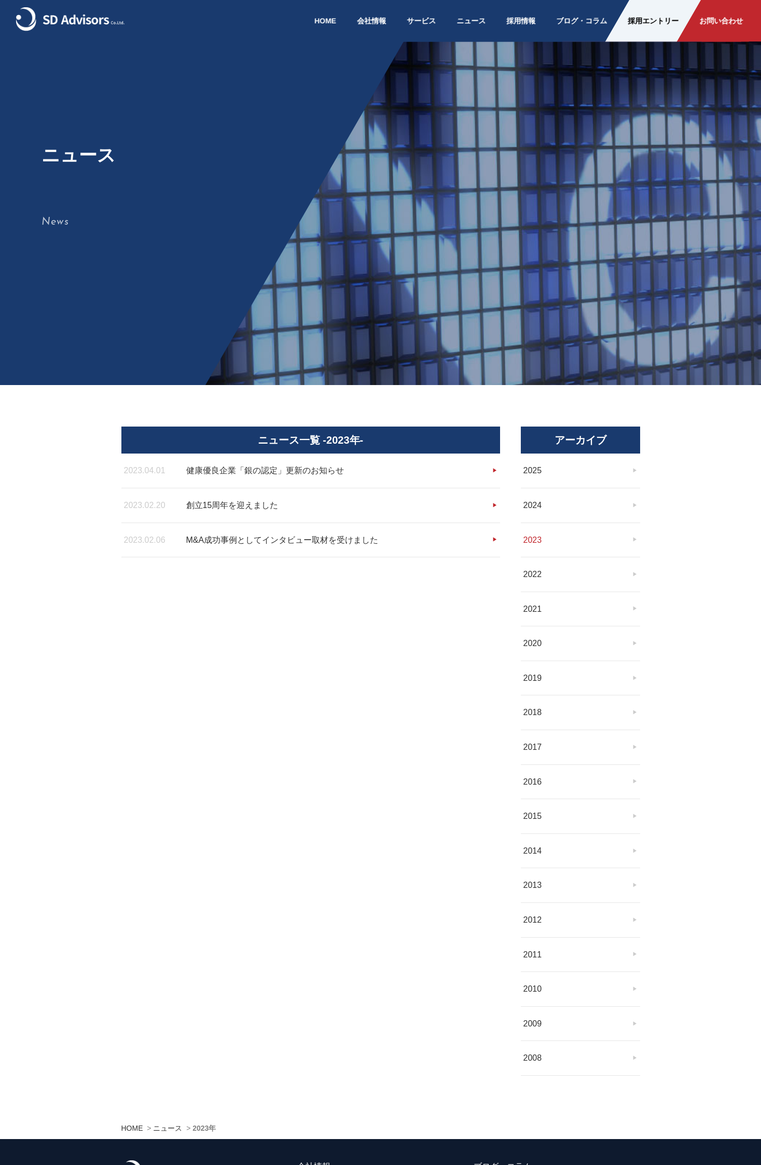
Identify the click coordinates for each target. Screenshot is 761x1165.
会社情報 (371, 21)
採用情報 (520, 21)
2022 (532, 565)
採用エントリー (653, 21)
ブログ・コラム (581, 21)
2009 (532, 1015)
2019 (532, 669)
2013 (532, 877)
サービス (421, 21)
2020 (532, 635)
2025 (532, 462)
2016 (532, 773)
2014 (532, 842)
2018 (532, 704)
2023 (532, 531)
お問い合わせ (721, 21)
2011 (532, 946)
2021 (532, 600)
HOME (325, 21)
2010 (532, 980)
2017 (532, 738)
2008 (532, 1049)
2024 (532, 496)
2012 (532, 911)
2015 (532, 807)
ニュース (471, 21)
